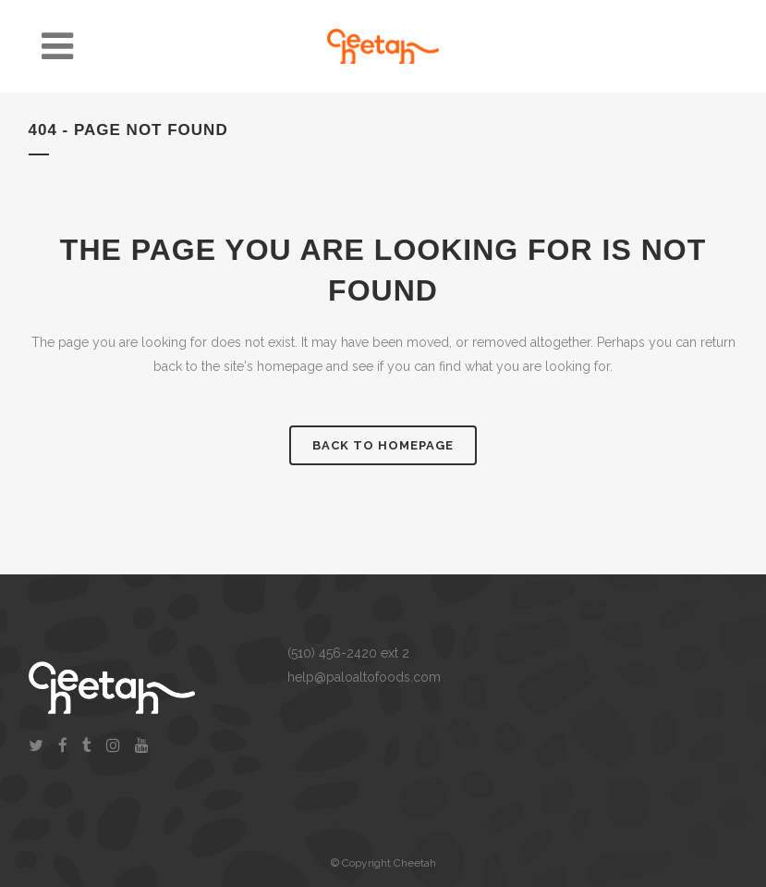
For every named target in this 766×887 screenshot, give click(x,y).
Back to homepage (383, 445)
